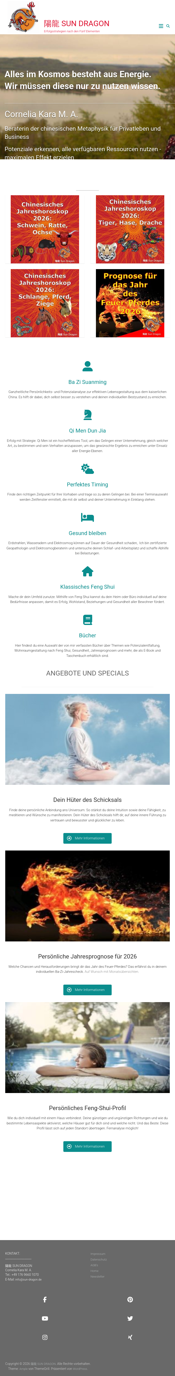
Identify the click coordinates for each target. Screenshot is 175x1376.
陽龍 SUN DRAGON (76, 23)
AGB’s (94, 1265)
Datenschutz (98, 1259)
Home (94, 1271)
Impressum (97, 1254)
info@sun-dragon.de (28, 1279)
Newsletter (97, 1276)
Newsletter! (150, 1210)
